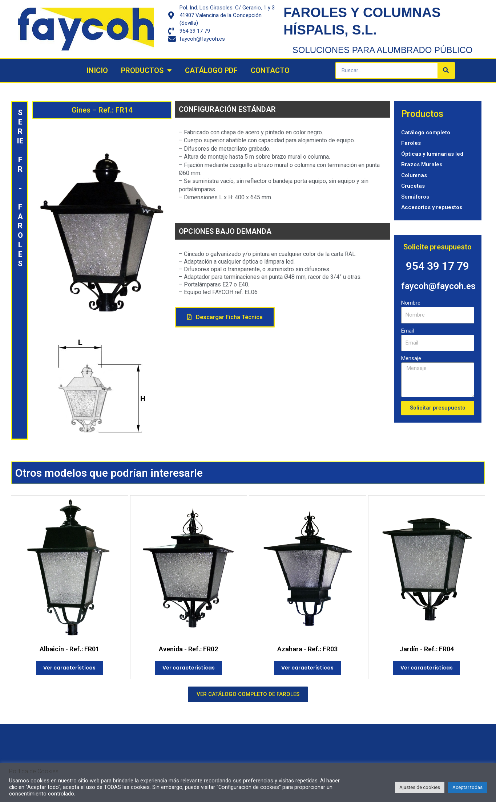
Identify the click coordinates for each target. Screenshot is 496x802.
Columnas (414, 175)
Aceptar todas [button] (467, 787)
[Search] (445, 70)
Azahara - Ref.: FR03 (307, 649)
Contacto (270, 70)
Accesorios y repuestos (431, 207)
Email (407, 330)
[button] (225, 317)
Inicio (97, 70)
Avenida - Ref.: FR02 (188, 649)
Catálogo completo (425, 132)
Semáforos (415, 197)
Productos (146, 70)
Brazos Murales (421, 164)
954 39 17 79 (437, 266)
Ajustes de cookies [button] (419, 787)
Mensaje (411, 358)
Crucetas (413, 186)
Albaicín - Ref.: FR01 (69, 649)
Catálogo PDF (211, 70)
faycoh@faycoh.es (439, 286)
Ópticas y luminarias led (432, 154)
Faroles (411, 143)
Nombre (410, 303)
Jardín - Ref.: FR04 (426, 649)
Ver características (69, 667)
